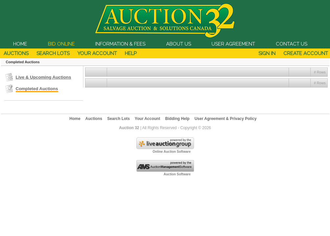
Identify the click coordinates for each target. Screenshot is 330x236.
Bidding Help (177, 118)
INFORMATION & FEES (120, 44)
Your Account (97, 53)
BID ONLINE (61, 44)
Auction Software (177, 174)
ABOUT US (178, 44)
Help (131, 53)
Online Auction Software (172, 151)
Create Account (305, 53)
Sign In (266, 53)
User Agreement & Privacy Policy (225, 118)
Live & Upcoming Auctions (43, 77)
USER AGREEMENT (233, 44)
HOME (20, 44)
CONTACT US (291, 44)
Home (75, 118)
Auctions (16, 53)
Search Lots (53, 53)
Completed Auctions (37, 88)
